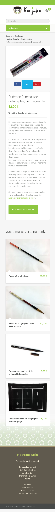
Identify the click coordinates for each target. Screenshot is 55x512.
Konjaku (9, 36)
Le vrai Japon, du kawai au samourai (40, 10)
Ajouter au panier (23, 209)
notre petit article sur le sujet (22, 198)
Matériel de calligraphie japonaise (24, 113)
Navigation (13, 28)
